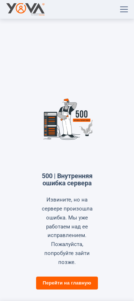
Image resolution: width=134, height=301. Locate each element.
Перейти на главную (67, 283)
